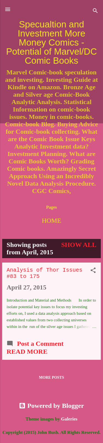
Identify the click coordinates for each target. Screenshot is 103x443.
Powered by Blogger (51, 405)
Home (51, 220)
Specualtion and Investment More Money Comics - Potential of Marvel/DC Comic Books (51, 42)
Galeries (69, 419)
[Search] (95, 11)
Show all (78, 244)
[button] (93, 271)
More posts (51, 377)
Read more (27, 351)
